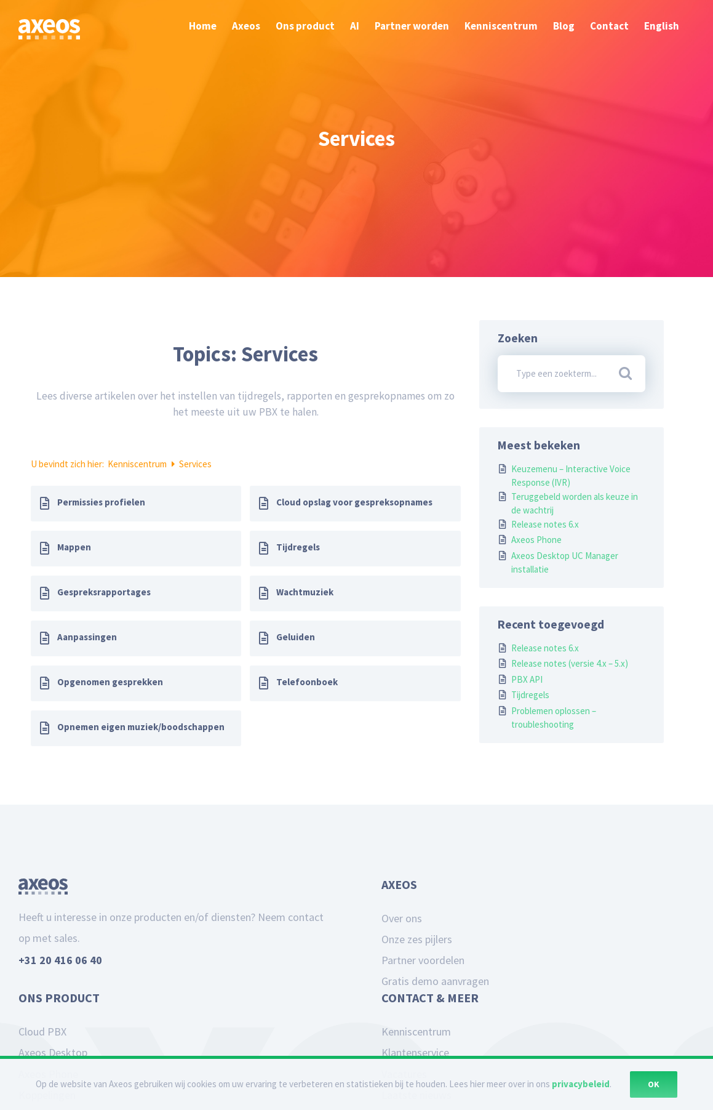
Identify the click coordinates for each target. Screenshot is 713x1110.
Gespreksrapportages (104, 592)
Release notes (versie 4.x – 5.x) (569, 663)
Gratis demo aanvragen (435, 981)
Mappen (74, 547)
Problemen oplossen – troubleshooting (553, 718)
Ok (653, 1084)
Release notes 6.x (545, 524)
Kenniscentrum (138, 464)
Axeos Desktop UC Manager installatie (564, 563)
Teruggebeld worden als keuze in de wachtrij (574, 504)
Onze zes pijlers (416, 939)
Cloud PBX (42, 1031)
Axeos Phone (536, 539)
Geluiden (295, 637)
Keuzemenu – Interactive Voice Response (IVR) (571, 476)
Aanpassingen (87, 637)
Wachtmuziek (304, 592)
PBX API (527, 679)
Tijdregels (298, 547)
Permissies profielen (101, 502)
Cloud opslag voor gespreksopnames (354, 502)
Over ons (401, 918)
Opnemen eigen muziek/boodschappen (141, 727)
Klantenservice (415, 1052)
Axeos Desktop (52, 1052)
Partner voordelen (422, 960)
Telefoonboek (307, 682)
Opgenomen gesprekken (110, 682)
